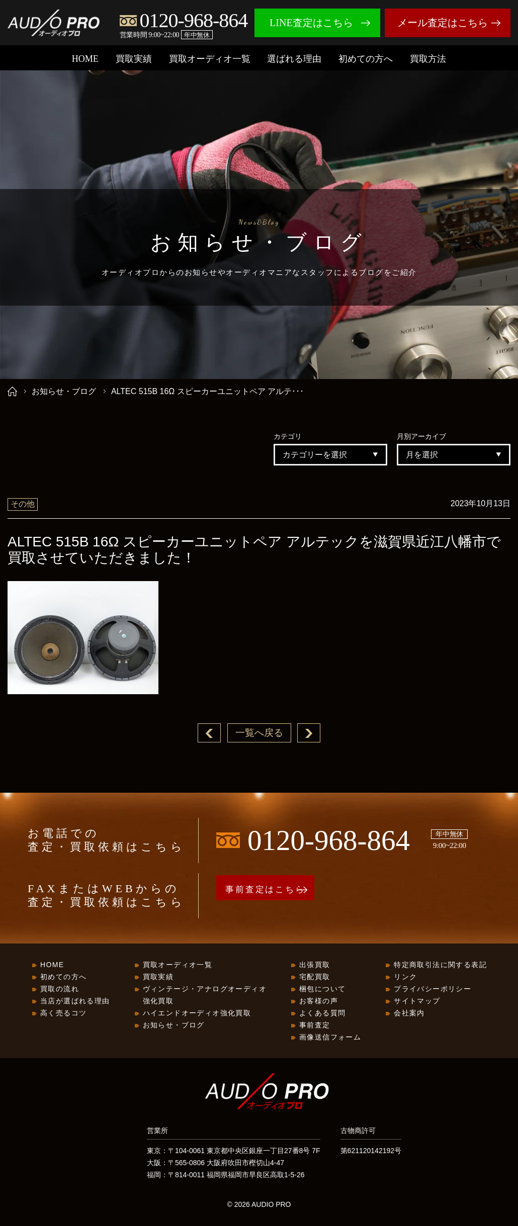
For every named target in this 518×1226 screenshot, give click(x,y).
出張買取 (314, 965)
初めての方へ (365, 59)
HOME (85, 59)
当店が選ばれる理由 (75, 1001)
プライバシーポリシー (432, 989)
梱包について (322, 989)
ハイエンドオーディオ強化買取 (197, 1013)
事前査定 (314, 1025)
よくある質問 (322, 1013)
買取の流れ (59, 989)
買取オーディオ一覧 (209, 59)
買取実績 (134, 59)
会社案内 (409, 1013)
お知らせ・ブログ (64, 391)
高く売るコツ (63, 1013)
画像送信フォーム (330, 1037)
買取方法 (428, 59)
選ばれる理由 (294, 59)
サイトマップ (417, 1001)
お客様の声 (318, 1001)
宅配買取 (314, 977)
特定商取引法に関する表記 (440, 965)
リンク (405, 977)
